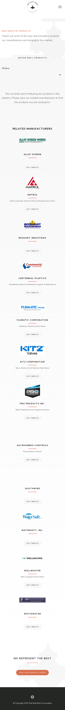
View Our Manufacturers (32, 674)
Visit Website (32, 167)
